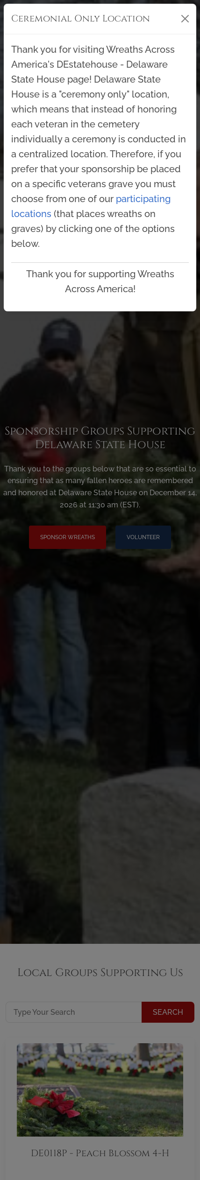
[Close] (185, 18)
